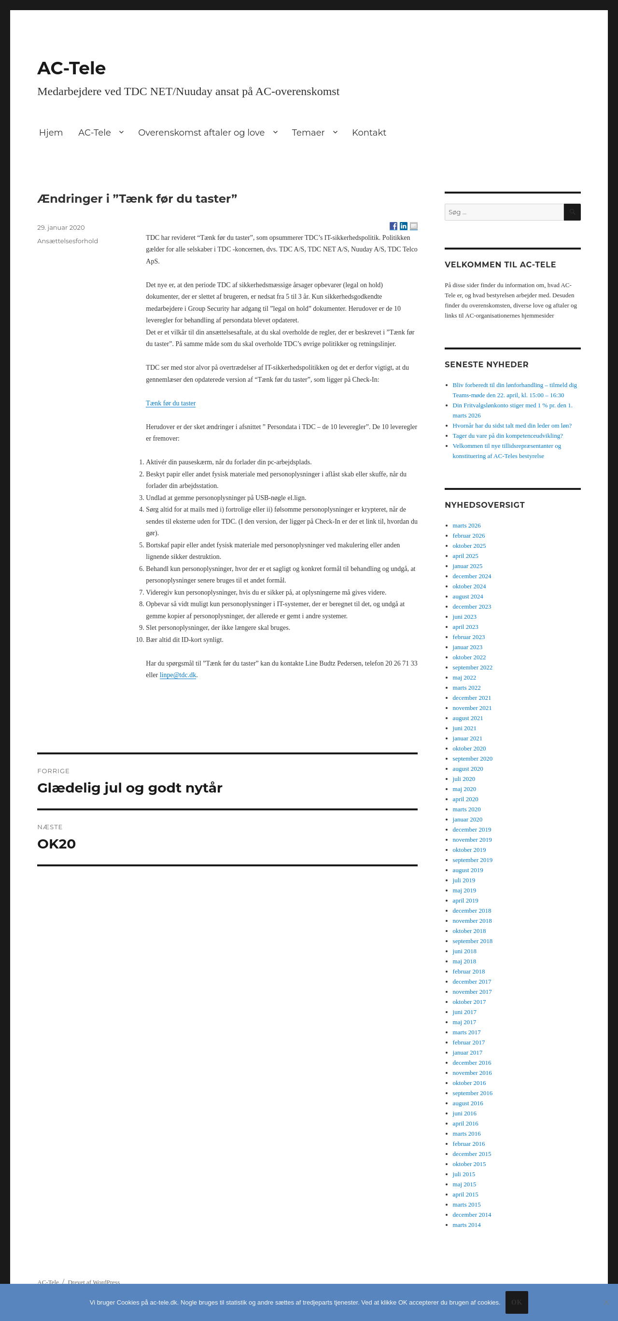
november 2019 (472, 839)
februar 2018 (469, 971)
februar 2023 (469, 636)
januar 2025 (468, 566)
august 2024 (468, 596)
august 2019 (468, 870)
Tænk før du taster (171, 403)
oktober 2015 (469, 1164)
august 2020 (468, 768)
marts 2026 (467, 525)
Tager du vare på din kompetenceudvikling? (508, 435)
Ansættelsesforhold (67, 241)
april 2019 (465, 900)
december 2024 (472, 576)
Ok (516, 1302)
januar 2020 (468, 819)
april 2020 (465, 799)
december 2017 (472, 981)
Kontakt (369, 132)
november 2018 (472, 920)
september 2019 (473, 859)
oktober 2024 (469, 586)
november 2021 (472, 707)
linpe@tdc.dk (178, 675)
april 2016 (465, 1123)
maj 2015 (465, 1184)
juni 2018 (465, 951)
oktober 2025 (469, 545)
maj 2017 (465, 1022)
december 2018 (472, 910)
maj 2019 (465, 890)
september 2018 (473, 941)
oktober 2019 (469, 849)
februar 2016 (469, 1143)
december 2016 (472, 1062)
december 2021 (472, 697)
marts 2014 (467, 1224)
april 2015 (465, 1194)
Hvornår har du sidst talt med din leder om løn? (512, 425)
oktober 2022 (469, 657)
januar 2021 (468, 738)
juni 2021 (465, 728)
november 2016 (472, 1072)
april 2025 (465, 555)
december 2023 (472, 606)
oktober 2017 (469, 1001)
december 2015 (472, 1153)
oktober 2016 (469, 1082)
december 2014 (472, 1214)
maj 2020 (465, 789)
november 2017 (472, 991)
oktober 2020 (469, 748)
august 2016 (468, 1103)
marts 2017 (467, 1032)
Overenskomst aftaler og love (201, 132)
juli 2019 (464, 880)
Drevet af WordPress (94, 1282)
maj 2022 (465, 677)
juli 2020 (464, 778)
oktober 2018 (469, 930)
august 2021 (468, 718)
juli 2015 (464, 1174)
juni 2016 (465, 1113)
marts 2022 (467, 687)
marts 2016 (467, 1133)
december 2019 (472, 829)
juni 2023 (465, 616)
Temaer (308, 132)
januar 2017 (468, 1052)
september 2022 (473, 667)
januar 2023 (468, 647)
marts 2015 (467, 1204)
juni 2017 (465, 1011)
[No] (606, 1302)
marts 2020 (467, 809)
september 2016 (473, 1093)
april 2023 (465, 626)
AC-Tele (71, 68)
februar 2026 (469, 535)
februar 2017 (469, 1042)
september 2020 (473, 758)
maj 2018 (465, 961)
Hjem (51, 132)
